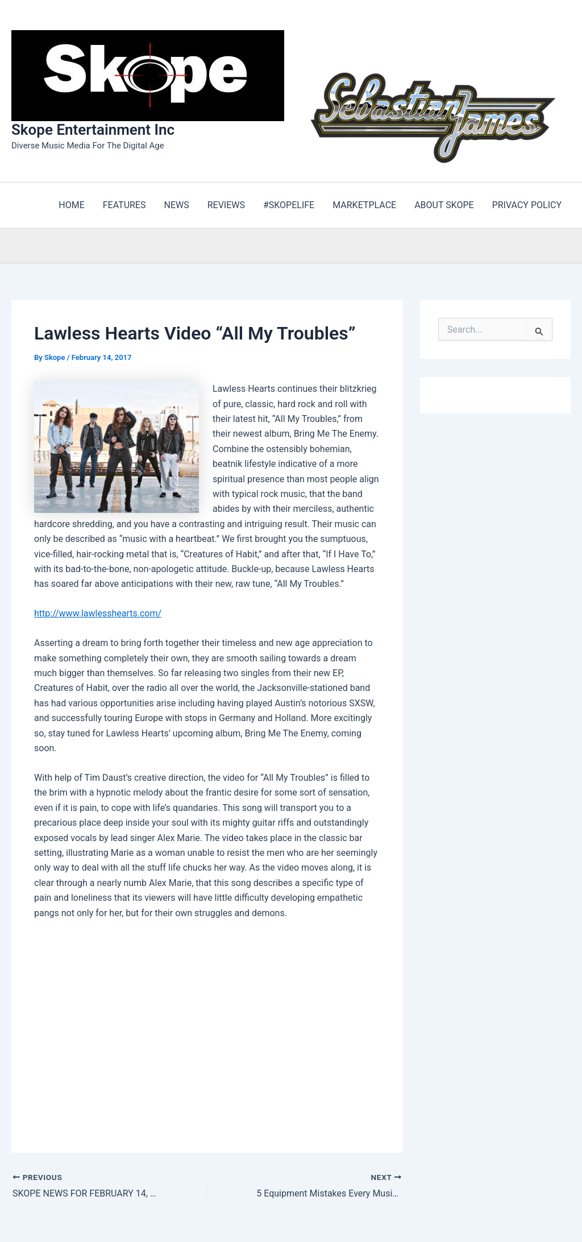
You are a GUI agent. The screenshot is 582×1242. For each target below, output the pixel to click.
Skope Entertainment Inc (92, 129)
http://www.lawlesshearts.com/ (97, 613)
